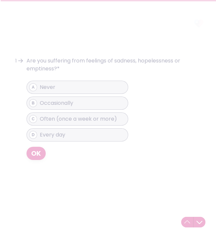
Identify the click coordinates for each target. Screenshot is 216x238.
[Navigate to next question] (199, 222)
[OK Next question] (36, 153)
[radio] (77, 87)
